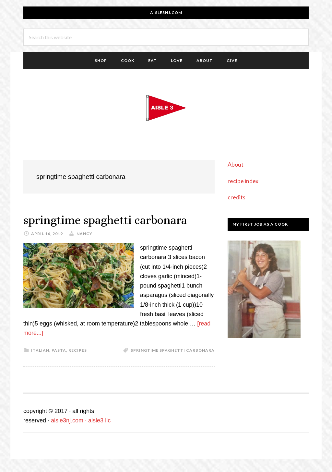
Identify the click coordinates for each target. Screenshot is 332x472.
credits (236, 197)
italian (40, 350)
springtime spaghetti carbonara (105, 220)
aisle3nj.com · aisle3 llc (81, 420)
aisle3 (166, 108)
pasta (59, 350)
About (235, 164)
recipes (77, 350)
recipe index (243, 180)
